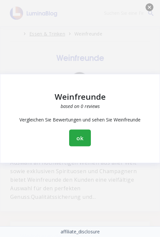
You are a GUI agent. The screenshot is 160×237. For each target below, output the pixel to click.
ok (80, 138)
